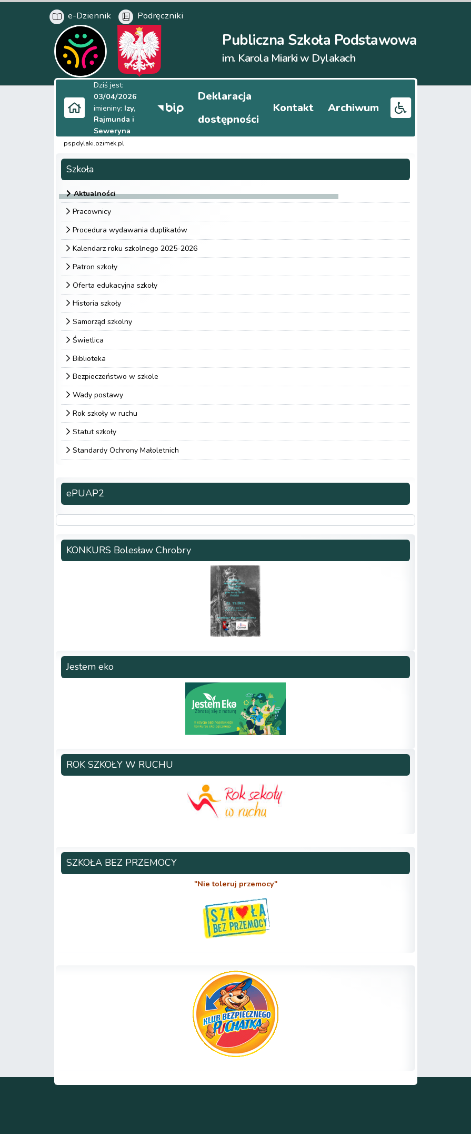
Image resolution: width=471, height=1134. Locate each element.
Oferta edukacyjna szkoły (115, 284)
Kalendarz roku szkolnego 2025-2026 (135, 247)
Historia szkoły (97, 302)
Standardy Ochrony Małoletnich (126, 449)
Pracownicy (92, 211)
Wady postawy (98, 393)
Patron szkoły (95, 265)
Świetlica (88, 339)
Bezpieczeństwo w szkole (115, 375)
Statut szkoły (94, 430)
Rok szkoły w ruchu (105, 412)
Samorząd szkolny (102, 320)
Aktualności (95, 192)
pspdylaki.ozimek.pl (94, 142)
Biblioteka (89, 357)
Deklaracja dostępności (269, 106)
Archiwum (362, 106)
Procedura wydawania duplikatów (130, 228)
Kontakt (317, 106)
